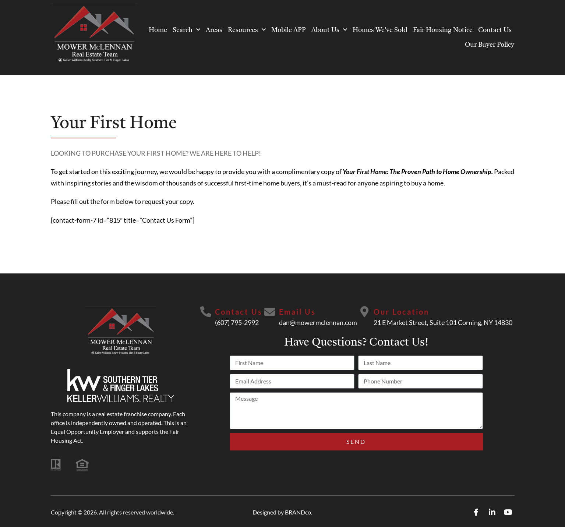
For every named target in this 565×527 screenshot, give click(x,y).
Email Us (297, 311)
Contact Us (495, 30)
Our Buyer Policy (489, 45)
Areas (214, 30)
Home (158, 30)
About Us (329, 30)
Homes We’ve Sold (380, 30)
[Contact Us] (205, 312)
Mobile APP (288, 30)
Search (186, 30)
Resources (247, 30)
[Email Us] (269, 312)
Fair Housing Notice (443, 30)
